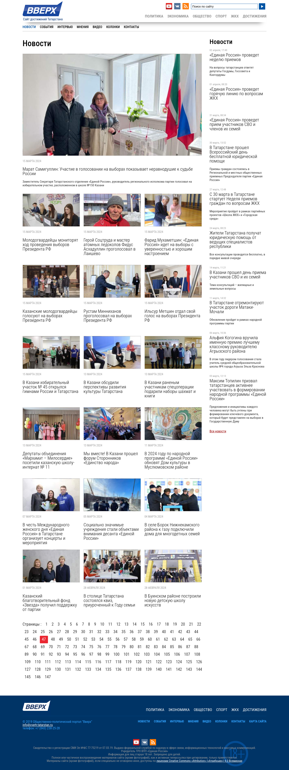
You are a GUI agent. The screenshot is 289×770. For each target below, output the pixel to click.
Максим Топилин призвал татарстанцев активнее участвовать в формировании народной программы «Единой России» (238, 389)
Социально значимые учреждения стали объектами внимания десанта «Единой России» (111, 531)
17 (159, 624)
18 (167, 624)
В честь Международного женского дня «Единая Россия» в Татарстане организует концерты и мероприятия (46, 533)
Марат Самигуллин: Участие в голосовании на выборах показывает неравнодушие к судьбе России (108, 171)
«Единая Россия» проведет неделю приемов (234, 57)
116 (98, 661)
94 (67, 654)
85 (172, 646)
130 (58, 669)
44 (196, 631)
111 (48, 661)
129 (48, 669)
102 (137, 654)
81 (140, 646)
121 (149, 661)
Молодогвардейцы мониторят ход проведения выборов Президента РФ (50, 244)
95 (75, 654)
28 (67, 631)
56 (118, 639)
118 (118, 661)
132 (78, 669)
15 (143, 624)
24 (35, 631)
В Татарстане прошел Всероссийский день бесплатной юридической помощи (233, 154)
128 (38, 669)
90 (35, 654)
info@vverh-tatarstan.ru (38, 725)
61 (158, 639)
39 (156, 631)
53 (93, 639)
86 (180, 646)
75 (91, 646)
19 (175, 624)
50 (69, 639)
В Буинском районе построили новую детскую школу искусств (172, 600)
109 (28, 661)
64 (182, 639)
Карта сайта (257, 721)
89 (27, 654)
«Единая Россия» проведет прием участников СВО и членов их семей (234, 124)
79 (124, 646)
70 (51, 646)
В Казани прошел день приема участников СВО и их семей (238, 274)
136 (118, 669)
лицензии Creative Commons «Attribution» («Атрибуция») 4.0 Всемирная (199, 761)
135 (108, 669)
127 (28, 669)
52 (85, 639)
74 (83, 646)
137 (128, 669)
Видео (97, 27)
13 (126, 624)
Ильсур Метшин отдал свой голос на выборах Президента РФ (172, 315)
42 (180, 631)
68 (35, 646)
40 (164, 631)
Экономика (178, 16)
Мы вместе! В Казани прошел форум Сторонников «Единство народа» (111, 458)
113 (68, 661)
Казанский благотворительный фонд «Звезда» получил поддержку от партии (50, 603)
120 (139, 661)
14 (135, 624)
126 (199, 661)
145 (28, 676)
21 (191, 624)
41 (172, 631)
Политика (154, 16)
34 (115, 631)
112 (58, 661)
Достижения (254, 16)
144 (199, 669)
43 (188, 631)
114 (78, 661)
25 (43, 631)
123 (169, 661)
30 (83, 631)
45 (27, 639)
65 (190, 639)
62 (166, 639)
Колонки (113, 27)
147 (48, 676)
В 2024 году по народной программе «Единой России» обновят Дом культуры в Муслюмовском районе (171, 460)
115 (88, 661)
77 (107, 646)
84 (164, 646)
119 (128, 661)
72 (67, 646)
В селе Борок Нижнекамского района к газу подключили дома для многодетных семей (172, 529)
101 (127, 654)
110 (38, 661)
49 (61, 639)
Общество (202, 16)
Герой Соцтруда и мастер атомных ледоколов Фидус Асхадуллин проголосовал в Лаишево (110, 247)
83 (156, 646)
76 (99, 646)
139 (149, 669)
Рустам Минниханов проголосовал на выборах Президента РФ (108, 315)
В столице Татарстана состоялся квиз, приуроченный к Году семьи (109, 600)
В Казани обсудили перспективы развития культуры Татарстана (105, 387)
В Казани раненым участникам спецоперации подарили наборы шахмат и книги (170, 389)
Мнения (83, 27)
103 (147, 654)
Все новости (218, 431)
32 (99, 631)
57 (126, 639)
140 (159, 669)
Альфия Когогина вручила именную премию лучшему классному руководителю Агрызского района (235, 344)
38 (148, 631)
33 (107, 631)
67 (27, 646)
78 (115, 646)
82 (148, 646)
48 (53, 639)
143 (189, 669)
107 (187, 654)
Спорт (221, 16)
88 (196, 646)
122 (159, 661)
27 (59, 631)
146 (38, 676)
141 (169, 669)
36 (132, 631)
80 (132, 646)
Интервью (65, 27)
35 (124, 631)
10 (102, 624)
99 (107, 654)
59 (142, 639)
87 (188, 646)
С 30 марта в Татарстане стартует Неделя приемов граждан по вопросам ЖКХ (235, 198)
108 (197, 654)
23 (27, 631)
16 (151, 624)
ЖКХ (235, 16)
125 (189, 661)
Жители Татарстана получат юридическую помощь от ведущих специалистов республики (235, 240)
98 (99, 654)
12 (118, 624)
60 (150, 639)
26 (51, 631)
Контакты (131, 27)
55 (110, 639)
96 (83, 654)
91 (43, 654)
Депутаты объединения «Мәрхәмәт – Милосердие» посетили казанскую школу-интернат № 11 (48, 460)
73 (75, 646)
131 (68, 669)
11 (110, 624)
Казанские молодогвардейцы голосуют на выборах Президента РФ (50, 315)
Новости (29, 27)
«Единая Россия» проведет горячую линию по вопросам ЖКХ (236, 93)
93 (59, 654)
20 (183, 624)
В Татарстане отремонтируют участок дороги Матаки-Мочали (237, 307)
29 (75, 631)
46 (35, 639)
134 (98, 669)
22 (199, 624)
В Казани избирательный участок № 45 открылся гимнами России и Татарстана (50, 387)
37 (140, 631)
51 (77, 639)
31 (91, 631)
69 (43, 646)
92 (51, 654)
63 (174, 639)
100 (116, 654)
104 (157, 654)
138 (139, 669)
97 (91, 654)
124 (179, 661)
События (46, 27)
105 (167, 654)
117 (108, 661)
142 (179, 669)
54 (101, 639)
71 (59, 646)
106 (177, 654)
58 (134, 639)
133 (88, 669)
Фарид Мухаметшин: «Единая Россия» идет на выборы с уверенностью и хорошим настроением (171, 247)
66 (198, 639)
